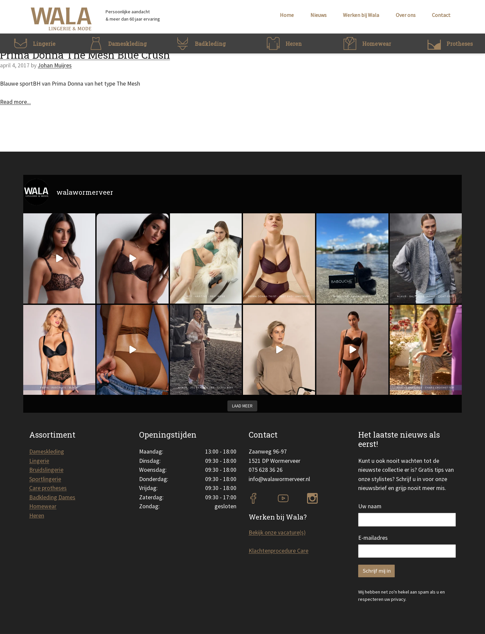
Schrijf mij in (377, 570)
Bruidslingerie (46, 469)
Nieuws (318, 15)
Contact (441, 15)
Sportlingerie (45, 479)
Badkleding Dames (52, 497)
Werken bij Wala (361, 15)
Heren (36, 515)
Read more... (15, 102)
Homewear (42, 506)
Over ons (406, 15)
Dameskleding (46, 451)
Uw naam (369, 506)
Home (287, 15)
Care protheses (48, 488)
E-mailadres (373, 537)
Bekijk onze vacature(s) (277, 532)
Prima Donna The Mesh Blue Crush (85, 54)
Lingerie (39, 460)
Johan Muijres (55, 65)
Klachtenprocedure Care (278, 550)
